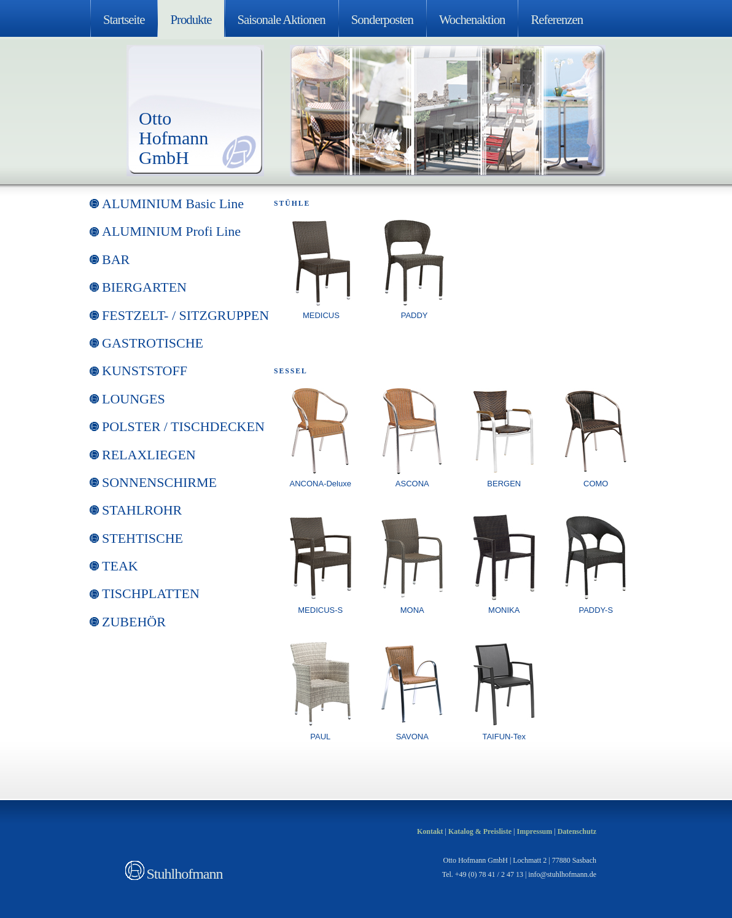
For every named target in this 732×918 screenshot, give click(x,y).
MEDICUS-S (320, 610)
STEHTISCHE (142, 538)
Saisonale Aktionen (281, 19)
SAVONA (412, 736)
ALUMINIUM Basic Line (173, 203)
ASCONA (412, 483)
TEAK (120, 566)
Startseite (123, 19)
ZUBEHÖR (134, 621)
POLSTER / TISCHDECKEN (183, 426)
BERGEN (504, 483)
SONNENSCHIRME (159, 482)
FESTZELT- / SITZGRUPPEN (185, 315)
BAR (116, 259)
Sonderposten (382, 19)
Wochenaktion (472, 19)
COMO (595, 483)
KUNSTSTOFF (144, 370)
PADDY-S (595, 610)
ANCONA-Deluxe (320, 483)
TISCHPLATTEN (151, 593)
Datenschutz (577, 831)
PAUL (320, 736)
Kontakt (430, 831)
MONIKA (504, 610)
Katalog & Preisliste (480, 831)
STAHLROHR (142, 510)
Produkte (190, 19)
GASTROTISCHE (152, 343)
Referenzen (557, 19)
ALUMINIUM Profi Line (171, 231)
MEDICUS (321, 315)
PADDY (414, 315)
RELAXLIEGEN (149, 454)
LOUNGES (133, 398)
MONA (412, 610)
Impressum (534, 831)
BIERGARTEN (144, 287)
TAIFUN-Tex (504, 736)
